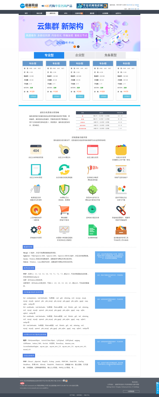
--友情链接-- (131, 391)
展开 (157, 388)
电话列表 (129, 5)
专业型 (49, 55)
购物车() (137, 5)
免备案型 (110, 55)
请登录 (133, 9)
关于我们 (72, 395)
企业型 (79, 55)
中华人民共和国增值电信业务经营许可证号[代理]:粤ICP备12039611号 (41, 381)
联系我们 (79, 395)
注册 (138, 9)
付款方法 (86, 395)
